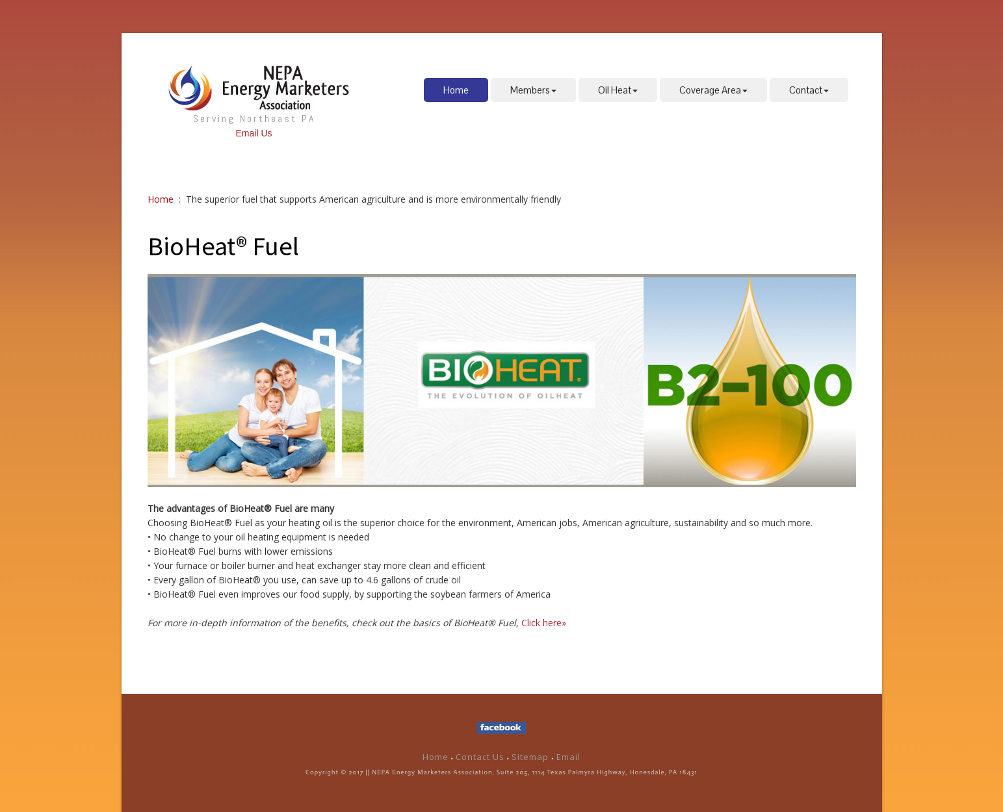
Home (456, 90)
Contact (809, 90)
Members (533, 90)
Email (568, 757)
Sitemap (531, 757)
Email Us (253, 133)
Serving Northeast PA (254, 118)
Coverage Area (713, 90)
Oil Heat (618, 90)
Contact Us (480, 757)
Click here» (543, 622)
